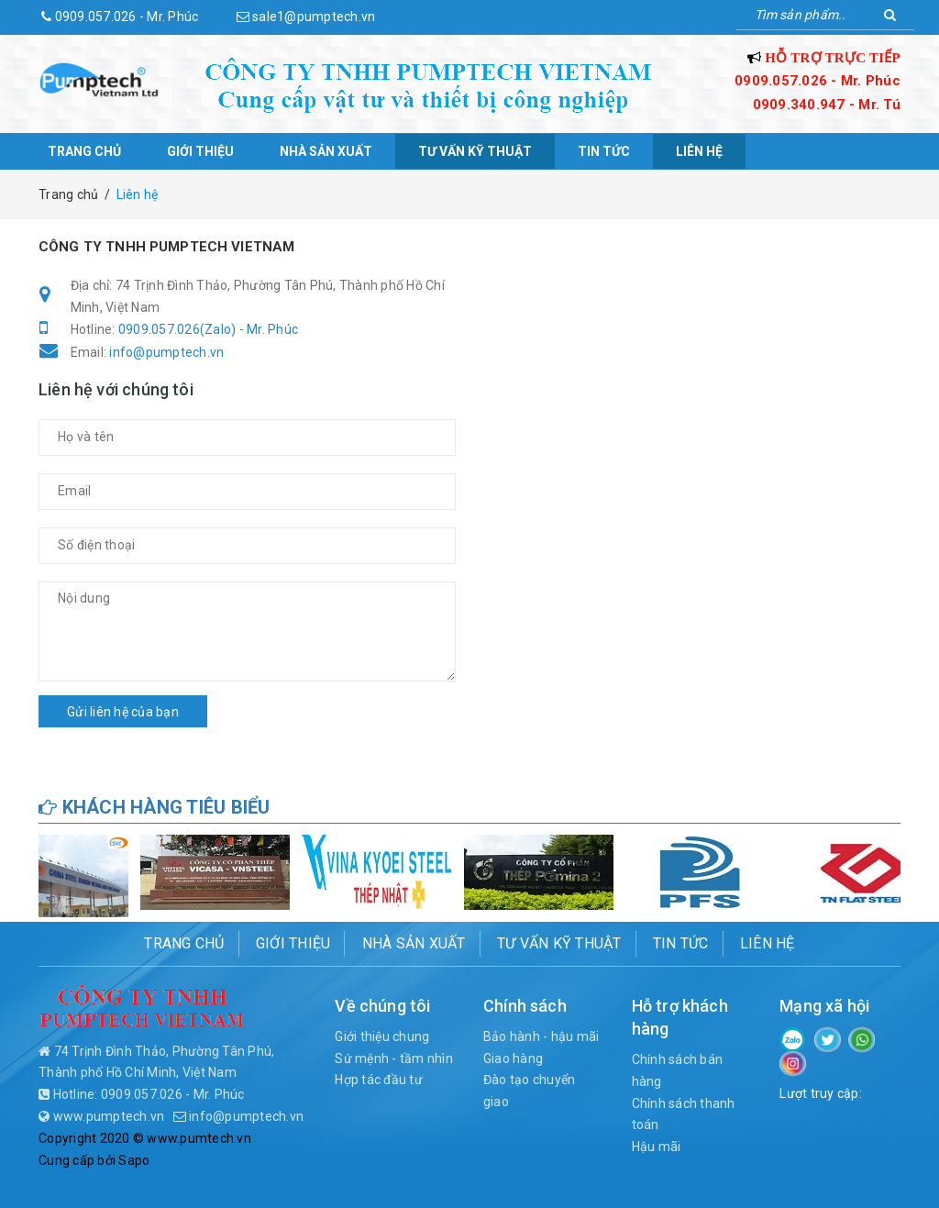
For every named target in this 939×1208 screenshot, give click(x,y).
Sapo (133, 1160)
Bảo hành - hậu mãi (541, 1036)
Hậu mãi (656, 1146)
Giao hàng (513, 1058)
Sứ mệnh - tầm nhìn (394, 1058)
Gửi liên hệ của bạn (123, 711)
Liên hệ (699, 151)
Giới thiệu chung (382, 1036)
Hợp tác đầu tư (379, 1079)
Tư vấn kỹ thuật (475, 151)
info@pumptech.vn (166, 352)
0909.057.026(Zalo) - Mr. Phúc (208, 329)
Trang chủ (84, 151)
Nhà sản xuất (326, 151)
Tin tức (604, 151)
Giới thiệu (200, 151)
